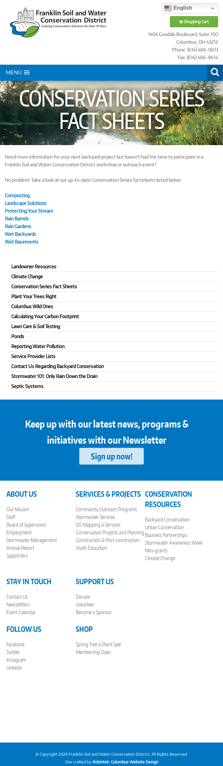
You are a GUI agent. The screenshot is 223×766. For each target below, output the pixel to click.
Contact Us (17, 597)
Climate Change (160, 558)
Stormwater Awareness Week (174, 543)
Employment (19, 532)
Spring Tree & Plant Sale (98, 644)
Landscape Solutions (25, 203)
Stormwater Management (31, 540)
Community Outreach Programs (106, 509)
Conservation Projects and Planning (110, 532)
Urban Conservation (164, 527)
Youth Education (91, 548)
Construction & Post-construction (108, 540)
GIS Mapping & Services (98, 524)
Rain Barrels (17, 218)
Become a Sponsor (94, 612)
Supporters (17, 555)
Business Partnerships (166, 535)
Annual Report (20, 548)
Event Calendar (21, 612)
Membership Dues (93, 652)
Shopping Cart (194, 21)
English (178, 8)
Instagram (16, 660)
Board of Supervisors (26, 524)
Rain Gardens (18, 226)
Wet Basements (21, 242)
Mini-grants (156, 550)
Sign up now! (111, 456)
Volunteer (85, 604)
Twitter (13, 652)
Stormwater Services (95, 517)
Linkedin (14, 667)
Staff (10, 517)
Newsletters (18, 604)
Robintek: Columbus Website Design (125, 762)
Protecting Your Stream (29, 211)
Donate (83, 597)
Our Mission (17, 509)
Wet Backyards (20, 234)
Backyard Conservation (167, 519)
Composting (17, 195)
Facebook (15, 644)
